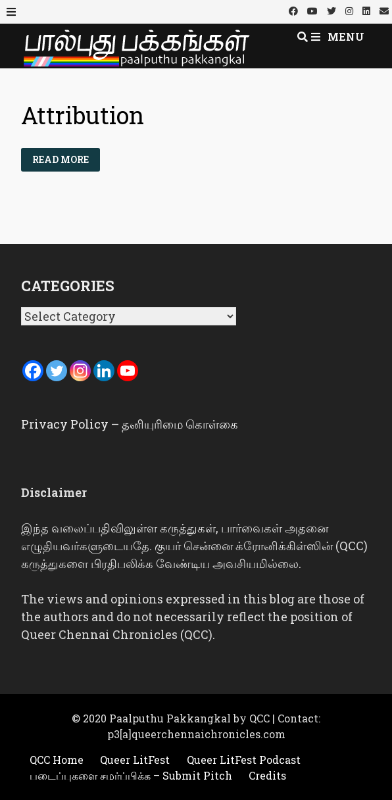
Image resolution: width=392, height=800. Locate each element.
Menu (337, 36)
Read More (66, 157)
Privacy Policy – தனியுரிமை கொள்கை (129, 424)
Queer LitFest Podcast (244, 759)
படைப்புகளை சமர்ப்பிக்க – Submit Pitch (131, 775)
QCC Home (57, 759)
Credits (267, 775)
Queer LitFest (135, 759)
